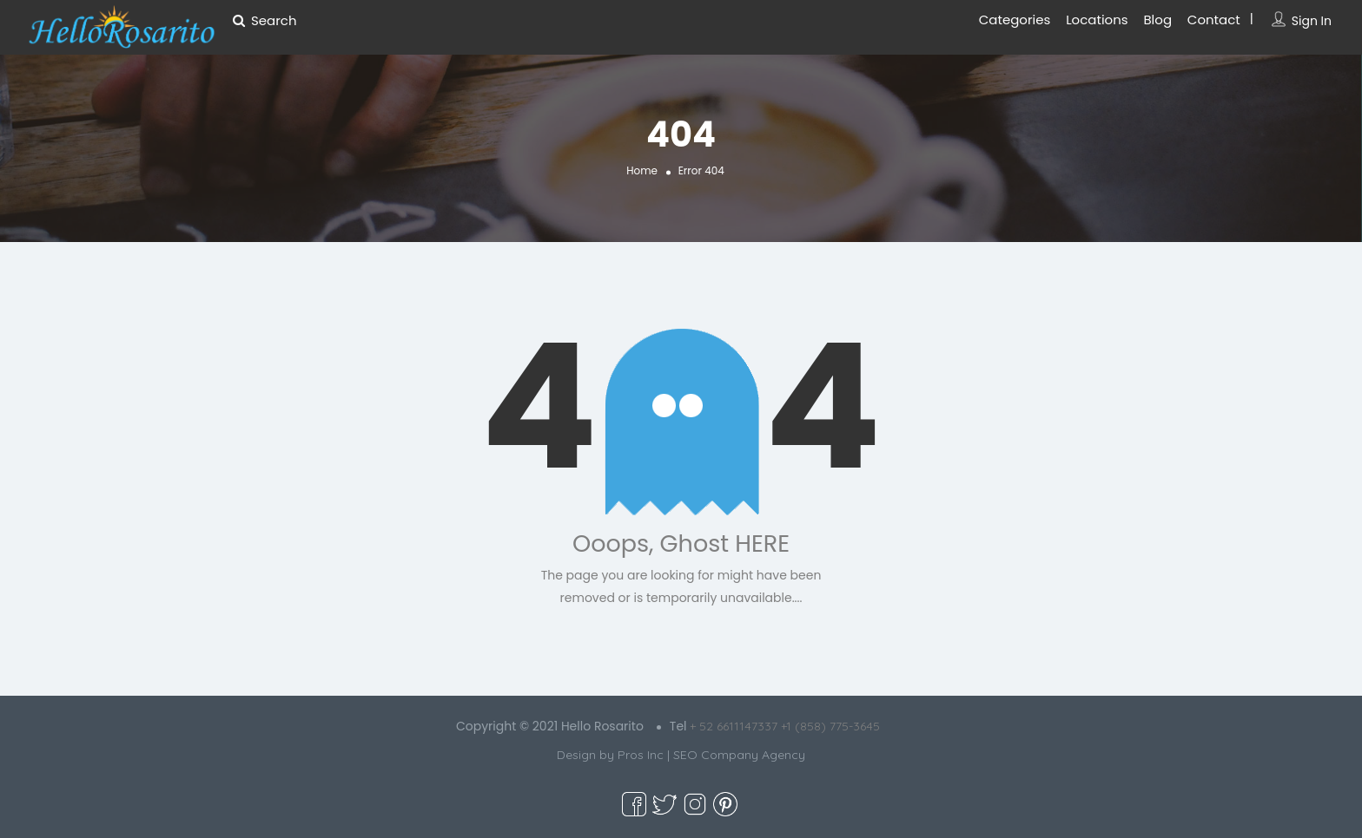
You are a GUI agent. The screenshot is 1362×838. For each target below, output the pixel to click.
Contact (1213, 19)
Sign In (1312, 20)
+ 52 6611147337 (733, 726)
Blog (1157, 19)
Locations (1097, 19)
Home (642, 170)
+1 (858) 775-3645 (830, 726)
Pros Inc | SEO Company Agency (711, 755)
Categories (1015, 19)
